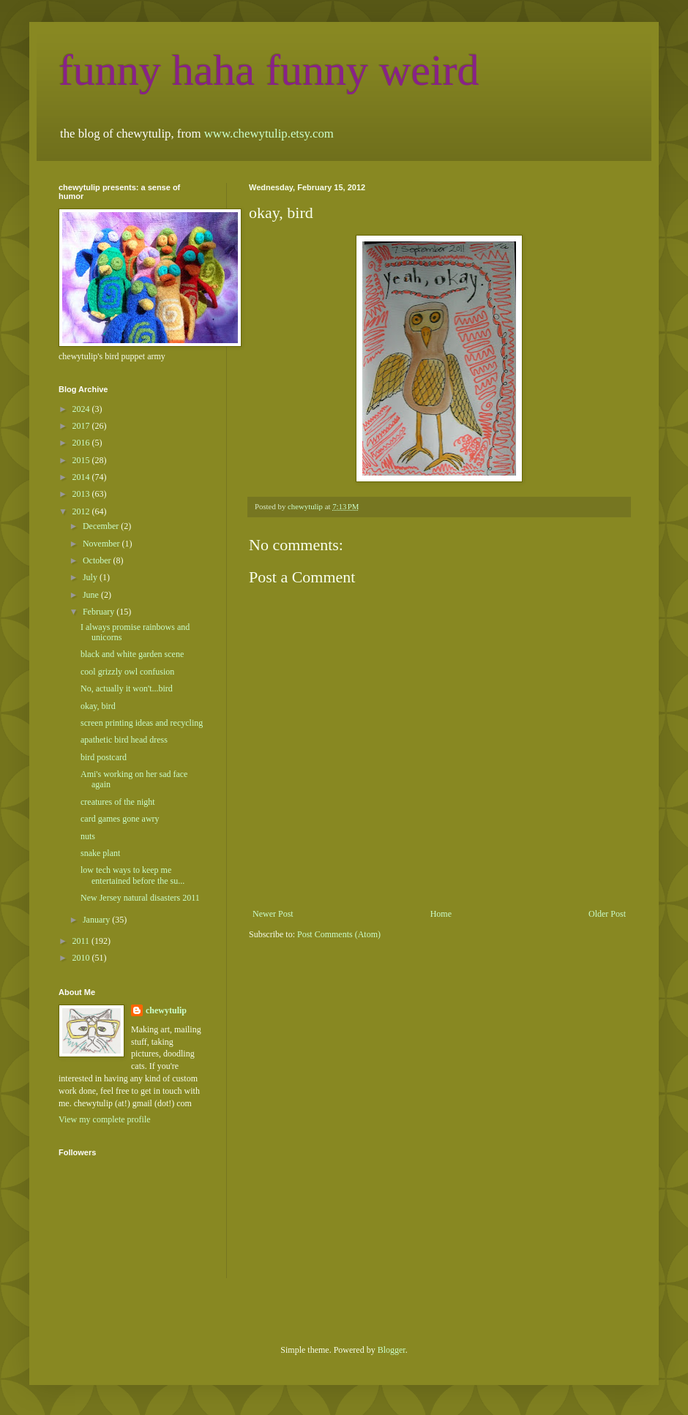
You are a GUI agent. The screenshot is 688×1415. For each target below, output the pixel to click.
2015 (82, 460)
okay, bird (98, 706)
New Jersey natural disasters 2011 (140, 898)
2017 (82, 426)
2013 (82, 494)
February (99, 612)
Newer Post (273, 914)
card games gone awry (120, 819)
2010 (82, 958)
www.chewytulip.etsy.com (269, 133)
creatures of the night (118, 802)
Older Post (607, 914)
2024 (82, 409)
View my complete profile (105, 1119)
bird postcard (104, 757)
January (97, 920)
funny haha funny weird (269, 70)
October (98, 560)
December (102, 526)
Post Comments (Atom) (339, 934)
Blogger (391, 1350)
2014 (82, 477)
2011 (82, 941)
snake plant (100, 853)
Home (441, 914)
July (91, 577)
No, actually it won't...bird (127, 688)
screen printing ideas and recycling (142, 723)
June (92, 595)
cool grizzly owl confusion (127, 672)
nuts (88, 836)
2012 (82, 511)
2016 (82, 443)
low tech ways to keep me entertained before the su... (132, 875)
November (102, 543)
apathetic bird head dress (124, 740)
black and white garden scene (132, 654)
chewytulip (166, 1010)
